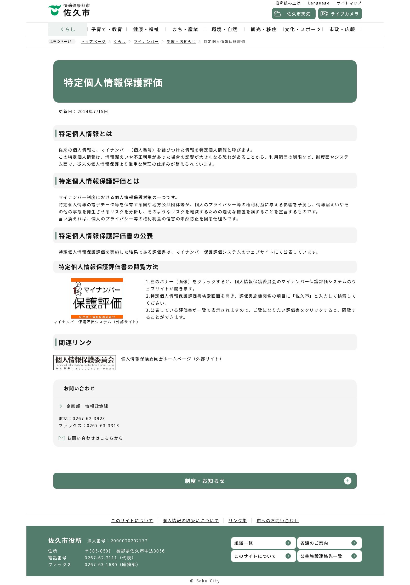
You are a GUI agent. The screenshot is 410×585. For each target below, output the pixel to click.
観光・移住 (264, 29)
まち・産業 (185, 29)
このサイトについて (132, 520)
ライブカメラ (345, 13)
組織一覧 (243, 543)
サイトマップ (349, 2)
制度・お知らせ (181, 41)
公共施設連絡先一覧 (321, 556)
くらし (68, 29)
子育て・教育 (107, 29)
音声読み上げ (288, 2)
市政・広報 (342, 29)
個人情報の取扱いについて (191, 520)
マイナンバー (146, 41)
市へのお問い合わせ (278, 520)
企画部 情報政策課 (87, 406)
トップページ (93, 41)
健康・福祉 (146, 29)
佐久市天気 (299, 13)
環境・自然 (225, 29)
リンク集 (238, 520)
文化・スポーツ (303, 29)
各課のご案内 (314, 543)
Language (318, 2)
